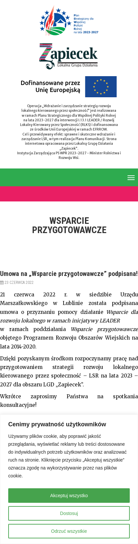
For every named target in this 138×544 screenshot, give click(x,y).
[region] (69, 479)
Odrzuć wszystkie (69, 531)
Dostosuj (69, 513)
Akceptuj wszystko (69, 495)
